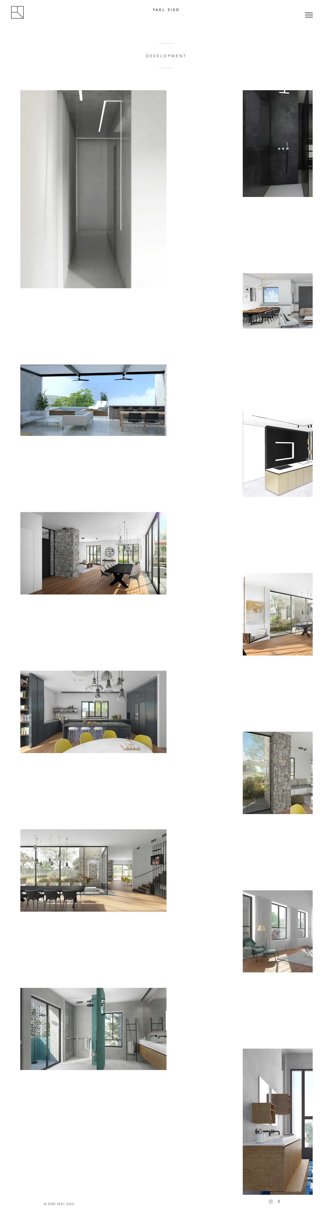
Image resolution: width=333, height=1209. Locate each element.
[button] (309, 15)
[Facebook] (278, 1201)
